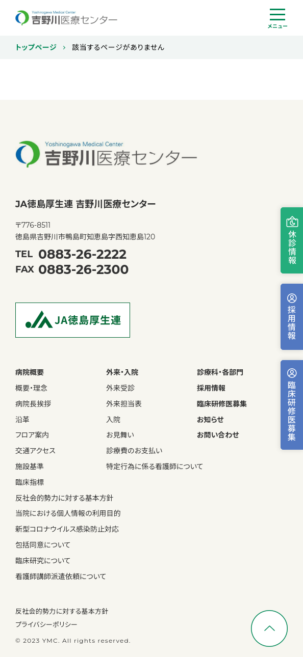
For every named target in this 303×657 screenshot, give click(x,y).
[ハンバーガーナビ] (277, 19)
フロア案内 (32, 435)
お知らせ (210, 420)
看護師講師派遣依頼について (60, 576)
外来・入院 (122, 372)
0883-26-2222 (82, 254)
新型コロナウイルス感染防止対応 (67, 529)
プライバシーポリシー (46, 624)
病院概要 (29, 372)
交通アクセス (35, 451)
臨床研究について (42, 561)
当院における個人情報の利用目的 (68, 513)
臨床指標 (29, 482)
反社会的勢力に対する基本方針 (64, 498)
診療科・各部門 (220, 372)
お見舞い (120, 435)
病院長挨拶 (33, 404)
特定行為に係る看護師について (154, 466)
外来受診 (120, 388)
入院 (113, 420)
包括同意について (42, 545)
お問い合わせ (218, 435)
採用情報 (211, 388)
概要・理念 (31, 388)
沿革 (22, 420)
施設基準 (29, 466)
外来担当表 (124, 404)
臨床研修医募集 (222, 404)
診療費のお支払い (134, 451)
